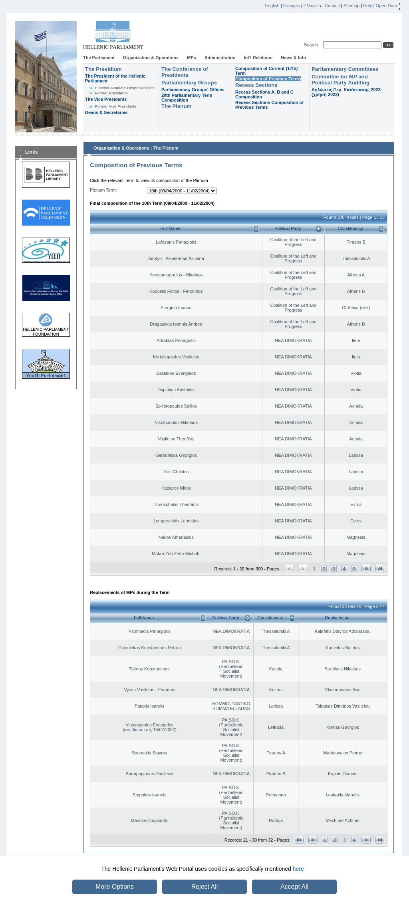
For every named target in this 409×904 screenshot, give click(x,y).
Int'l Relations (258, 57)
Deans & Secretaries (106, 112)
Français (291, 5)
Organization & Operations (151, 57)
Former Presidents (111, 93)
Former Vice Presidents (115, 106)
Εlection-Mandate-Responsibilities (125, 88)
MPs (191, 57)
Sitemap (351, 5)
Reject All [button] (204, 886)
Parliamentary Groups (189, 83)
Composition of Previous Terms (268, 78)
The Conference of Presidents (184, 72)
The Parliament (99, 57)
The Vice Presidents (106, 99)
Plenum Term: (103, 190)
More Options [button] (114, 886)
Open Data (386, 5)
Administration (220, 57)
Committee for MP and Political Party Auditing (340, 80)
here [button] (298, 869)
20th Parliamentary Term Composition (186, 97)
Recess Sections (256, 85)
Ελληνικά (312, 5)
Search (312, 44)
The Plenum (176, 106)
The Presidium (103, 69)
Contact (332, 5)
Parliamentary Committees (345, 69)
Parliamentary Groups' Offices (192, 89)
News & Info (293, 57)
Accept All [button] (294, 886)
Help (367, 5)
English (272, 5)
